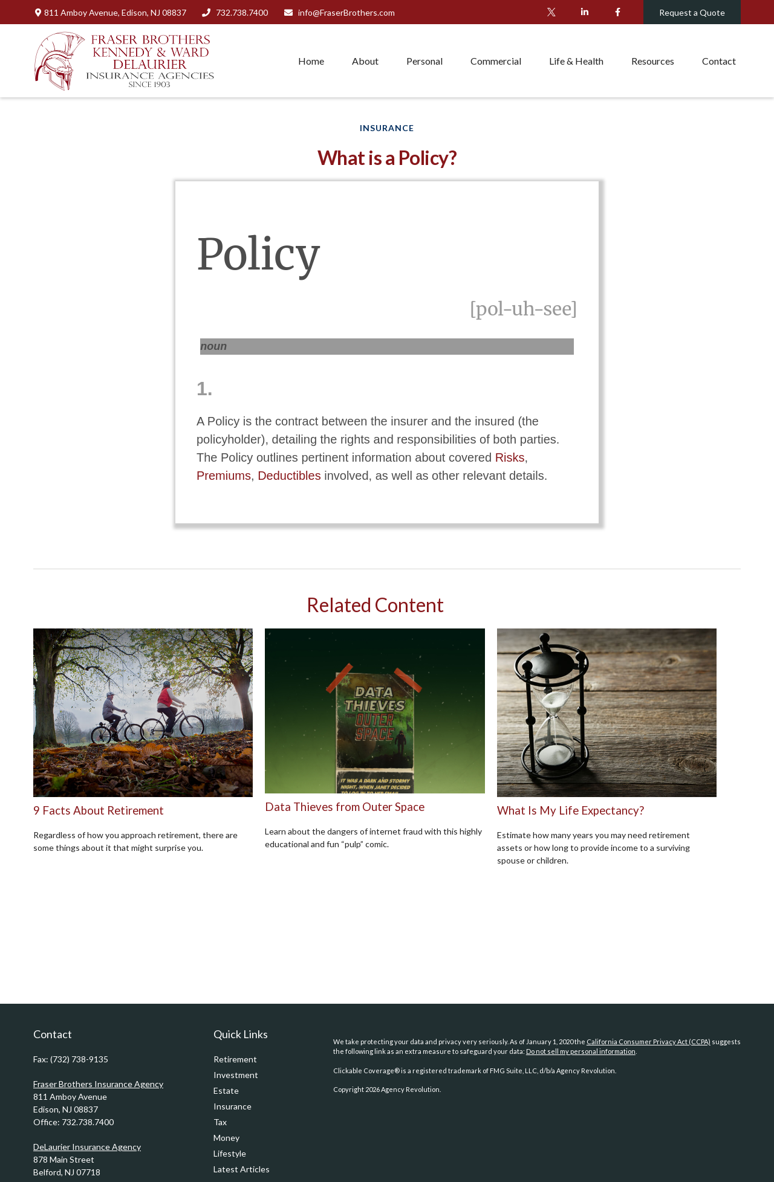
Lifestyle (229, 1153)
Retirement (235, 1059)
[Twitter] (551, 12)
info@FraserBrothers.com (339, 12)
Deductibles (289, 475)
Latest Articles (241, 1169)
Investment (235, 1075)
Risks (510, 457)
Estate (226, 1090)
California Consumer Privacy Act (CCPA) (649, 1041)
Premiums (224, 475)
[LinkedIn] (584, 12)
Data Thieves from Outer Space (344, 806)
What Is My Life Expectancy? (570, 810)
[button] (311, 60)
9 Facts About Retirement (98, 810)
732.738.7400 (234, 12)
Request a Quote (692, 12)
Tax (220, 1122)
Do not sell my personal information (581, 1051)
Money (226, 1137)
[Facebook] (617, 12)
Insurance (232, 1106)
